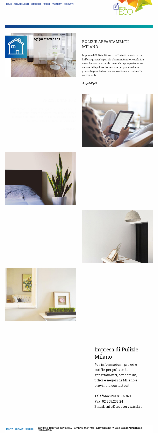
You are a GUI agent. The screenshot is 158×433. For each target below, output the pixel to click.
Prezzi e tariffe (59, 100)
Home (9, 4)
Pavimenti (57, 4)
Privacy (19, 429)
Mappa (9, 429)
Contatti (68, 4)
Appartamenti (21, 4)
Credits (29, 429)
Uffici (46, 4)
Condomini (36, 4)
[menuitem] (9, 3)
